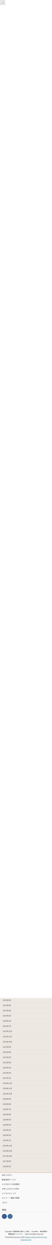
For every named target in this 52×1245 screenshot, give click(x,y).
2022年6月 (7, 1000)
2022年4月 (7, 1010)
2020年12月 (7, 1083)
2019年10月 (7, 1151)
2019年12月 (7, 1145)
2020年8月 (7, 1104)
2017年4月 (7, 1161)
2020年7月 (7, 1109)
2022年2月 (7, 1021)
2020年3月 (7, 1130)
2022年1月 (7, 1026)
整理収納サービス (9, 1179)
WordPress (17, 1237)
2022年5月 (7, 1005)
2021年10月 (7, 1041)
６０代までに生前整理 (10, 1184)
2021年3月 (7, 1067)
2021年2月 (7, 1073)
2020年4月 (7, 1125)
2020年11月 (7, 1088)
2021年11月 (7, 1036)
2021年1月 (7, 1078)
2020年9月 (7, 1099)
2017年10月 (7, 1156)
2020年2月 (7, 1135)
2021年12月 (7, 1031)
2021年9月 (7, 1047)
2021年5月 (7, 1057)
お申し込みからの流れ (10, 1188)
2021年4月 (7, 1062)
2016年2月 (7, 1166)
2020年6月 (7, 1114)
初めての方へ (7, 1175)
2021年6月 (7, 1052)
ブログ (4, 1202)
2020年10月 (7, 1093)
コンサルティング (9, 1193)
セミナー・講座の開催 (10, 1198)
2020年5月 (7, 1119)
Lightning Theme (31, 1237)
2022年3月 (7, 1015)
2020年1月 (7, 1140)
